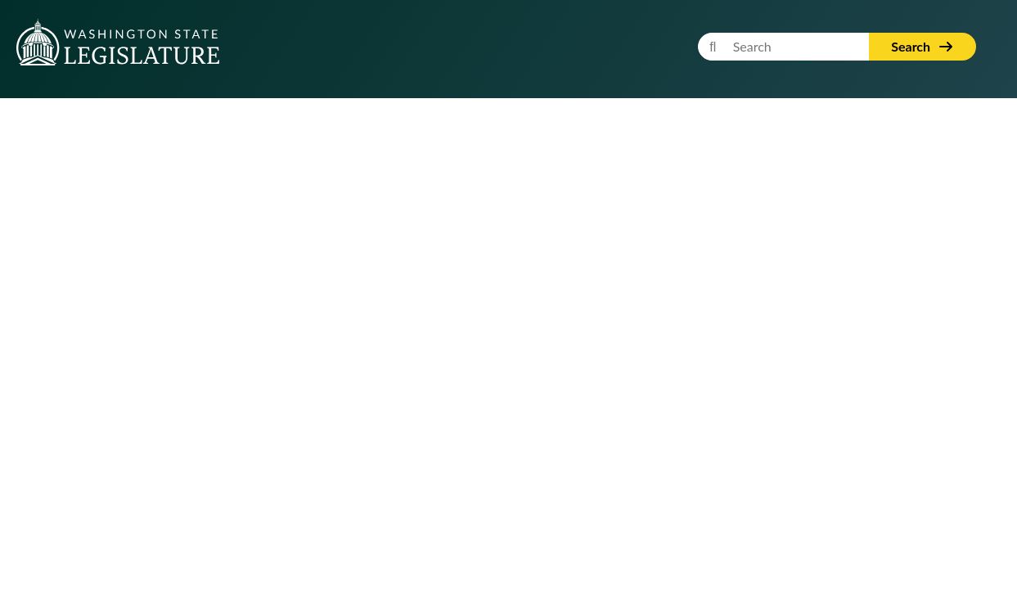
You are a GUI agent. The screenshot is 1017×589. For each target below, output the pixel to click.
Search (922, 46)
